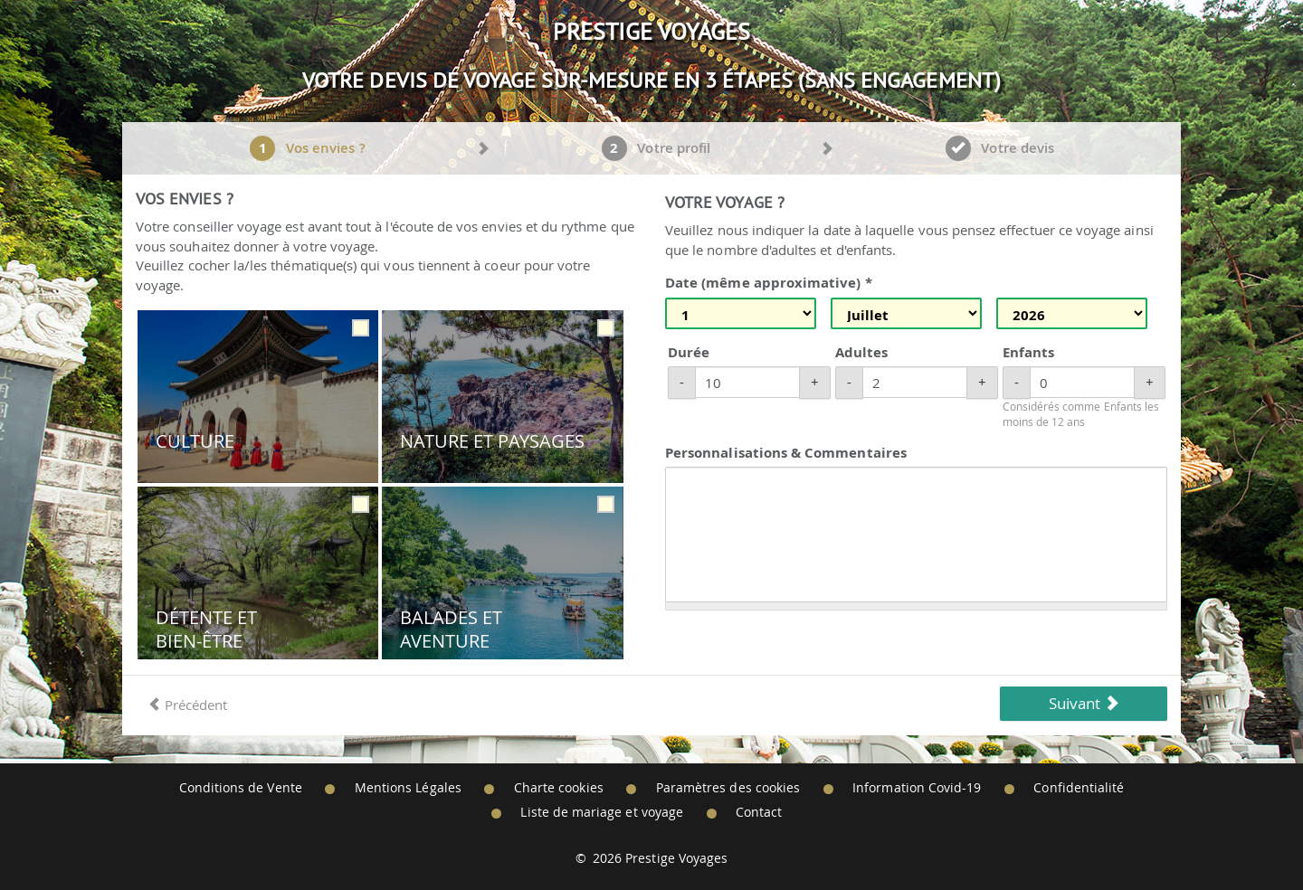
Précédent (187, 705)
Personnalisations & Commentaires (786, 452)
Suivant (1084, 703)
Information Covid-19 (916, 788)
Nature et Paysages (492, 441)
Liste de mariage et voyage (601, 812)
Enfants (1028, 352)
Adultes (861, 352)
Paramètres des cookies (728, 788)
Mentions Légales (408, 788)
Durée (688, 352)
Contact (759, 812)
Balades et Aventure (451, 629)
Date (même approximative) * (768, 282)
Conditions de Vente (240, 788)
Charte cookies (559, 788)
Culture (195, 441)
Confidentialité (1078, 788)
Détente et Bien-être (207, 629)
